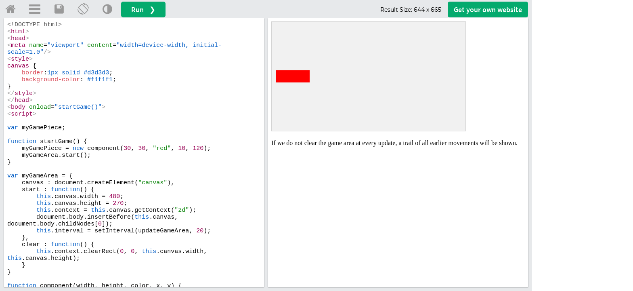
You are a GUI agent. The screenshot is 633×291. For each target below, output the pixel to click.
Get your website (488, 9)
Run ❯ (143, 9)
